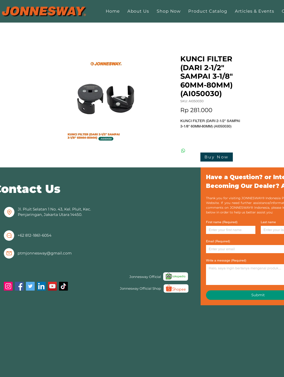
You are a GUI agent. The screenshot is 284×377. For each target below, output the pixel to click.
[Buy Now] (216, 157)
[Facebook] (19, 286)
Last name (268, 222)
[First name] (229, 230)
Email (218, 241)
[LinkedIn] (41, 286)
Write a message (226, 260)
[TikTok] (63, 286)
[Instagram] (8, 286)
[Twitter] (30, 286)
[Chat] (9, 235)
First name (222, 222)
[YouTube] (52, 286)
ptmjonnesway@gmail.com (45, 253)
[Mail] (9, 253)
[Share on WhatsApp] (183, 150)
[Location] (9, 212)
